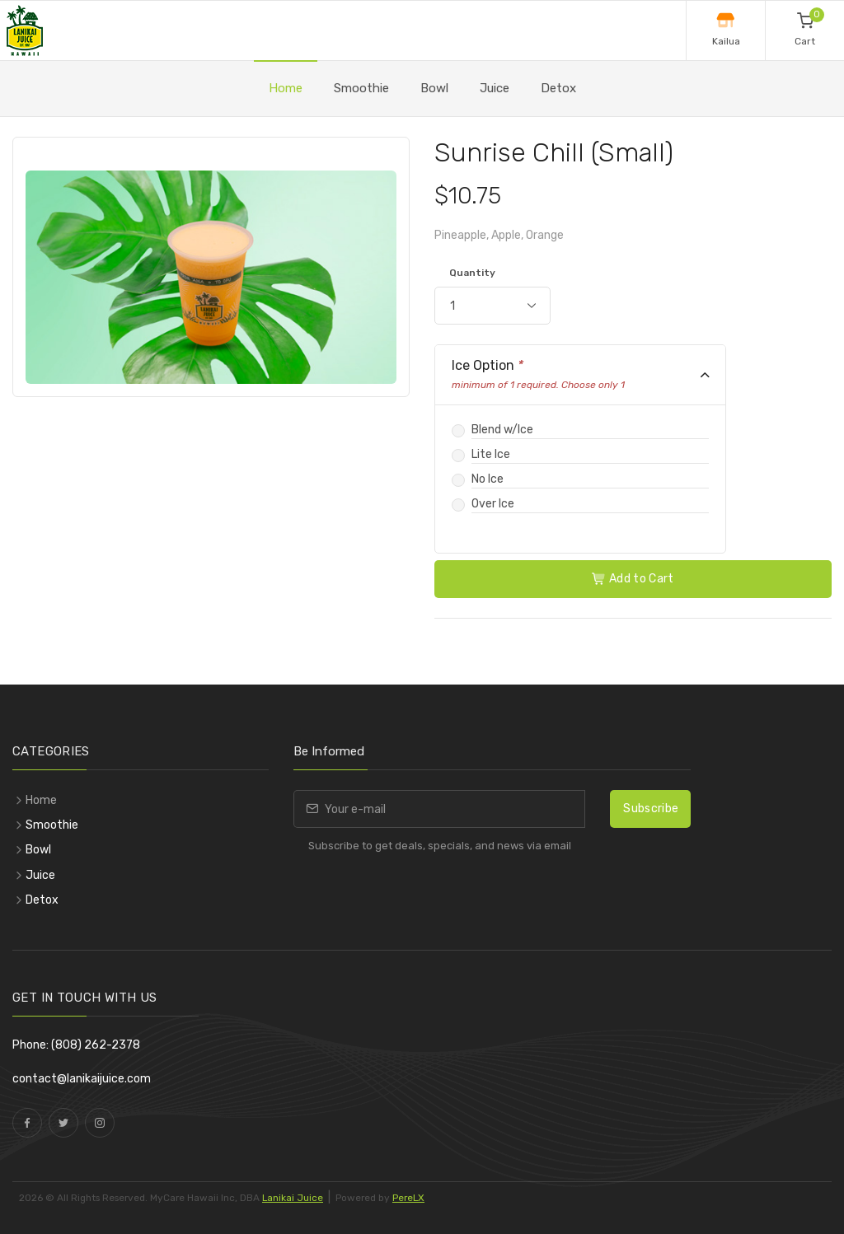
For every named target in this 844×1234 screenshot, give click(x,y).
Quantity (472, 272)
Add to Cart (633, 579)
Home (285, 88)
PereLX (408, 1198)
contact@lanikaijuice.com (81, 1079)
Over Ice (492, 504)
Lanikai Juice (292, 1198)
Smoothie (361, 88)
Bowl (434, 88)
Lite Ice (490, 454)
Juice (494, 88)
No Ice (487, 479)
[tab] (580, 375)
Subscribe (650, 809)
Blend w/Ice (502, 430)
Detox (558, 88)
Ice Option (538, 374)
